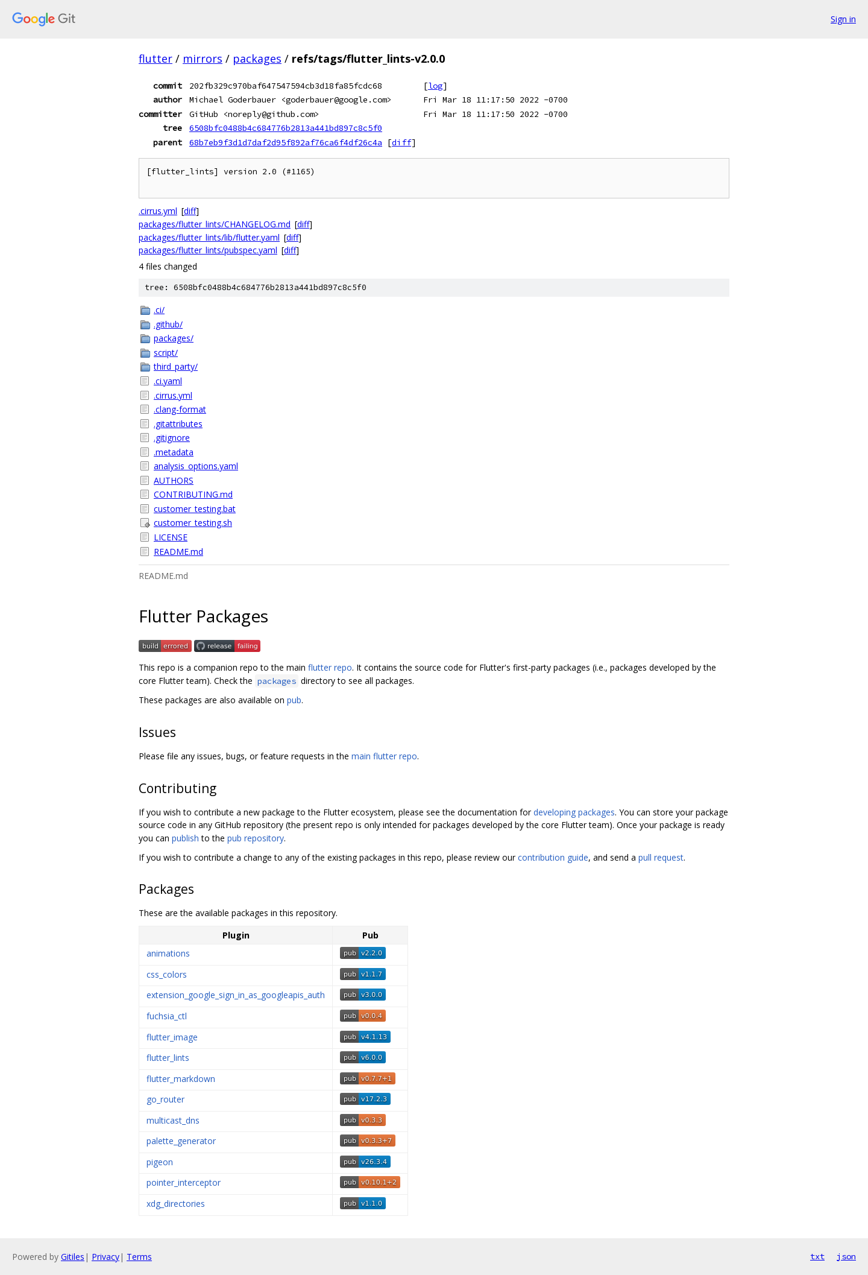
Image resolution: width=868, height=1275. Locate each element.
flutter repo (330, 667)
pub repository (255, 838)
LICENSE (170, 537)
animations (168, 953)
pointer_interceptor (183, 1182)
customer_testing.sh (193, 522)
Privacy (105, 1256)
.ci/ (159, 309)
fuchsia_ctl (166, 1016)
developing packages (574, 812)
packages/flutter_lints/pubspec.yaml (208, 250)
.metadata (173, 452)
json (846, 1256)
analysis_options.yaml (196, 466)
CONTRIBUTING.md (193, 494)
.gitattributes (178, 423)
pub (294, 700)
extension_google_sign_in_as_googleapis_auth (235, 995)
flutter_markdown (180, 1078)
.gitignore (172, 437)
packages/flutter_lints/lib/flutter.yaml (209, 237)
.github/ (168, 324)
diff (401, 142)
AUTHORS (173, 480)
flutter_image (172, 1037)
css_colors (166, 974)
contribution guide (553, 857)
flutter (155, 58)
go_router (165, 1099)
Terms (139, 1256)
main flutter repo (384, 756)
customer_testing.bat (195, 508)
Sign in (843, 19)
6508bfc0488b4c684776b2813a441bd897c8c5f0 (285, 127)
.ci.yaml (168, 381)
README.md (178, 551)
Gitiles (72, 1256)
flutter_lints (167, 1057)
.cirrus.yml (158, 211)
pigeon (159, 1162)
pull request (661, 857)
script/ (166, 352)
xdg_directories (175, 1203)
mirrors (202, 58)
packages (257, 58)
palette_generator (181, 1141)
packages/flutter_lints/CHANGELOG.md (215, 224)
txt (817, 1256)
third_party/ (176, 366)
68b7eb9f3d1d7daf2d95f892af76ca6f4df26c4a (285, 142)
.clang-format (180, 409)
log (435, 85)
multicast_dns (173, 1120)
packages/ (173, 338)
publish (185, 838)
